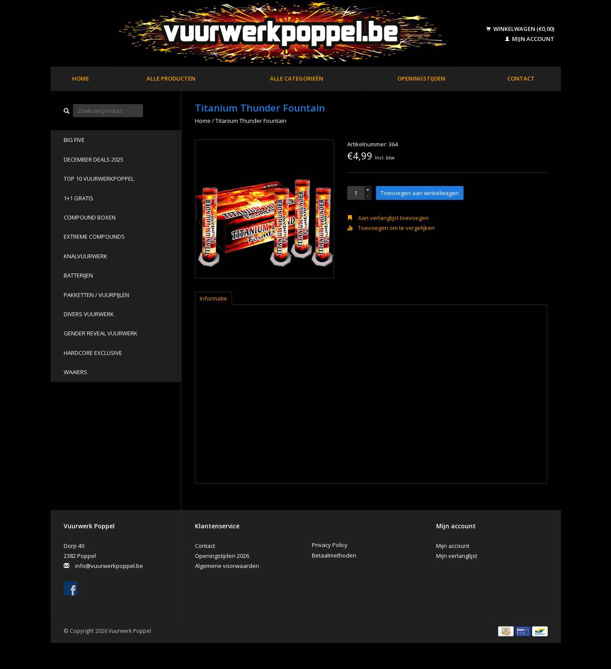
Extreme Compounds (94, 236)
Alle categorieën (296, 78)
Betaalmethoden (334, 555)
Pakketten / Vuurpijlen (96, 295)
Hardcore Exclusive (93, 353)
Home (80, 78)
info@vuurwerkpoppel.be (109, 566)
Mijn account (529, 39)
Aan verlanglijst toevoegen (388, 218)
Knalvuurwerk (85, 256)
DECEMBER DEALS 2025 (93, 159)
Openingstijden (421, 78)
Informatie (213, 298)
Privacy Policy (330, 545)
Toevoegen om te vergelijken (391, 228)
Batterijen (78, 275)
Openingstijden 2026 (222, 556)
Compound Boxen (90, 217)
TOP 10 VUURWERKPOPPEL (99, 178)
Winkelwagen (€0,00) (520, 29)
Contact (521, 78)
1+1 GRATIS (78, 198)
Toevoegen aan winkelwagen (420, 193)
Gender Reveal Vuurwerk (100, 333)
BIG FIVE (74, 140)
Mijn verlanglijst (456, 556)
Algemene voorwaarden (227, 566)
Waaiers (75, 372)
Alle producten (171, 78)
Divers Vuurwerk (89, 314)
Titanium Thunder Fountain (251, 121)
